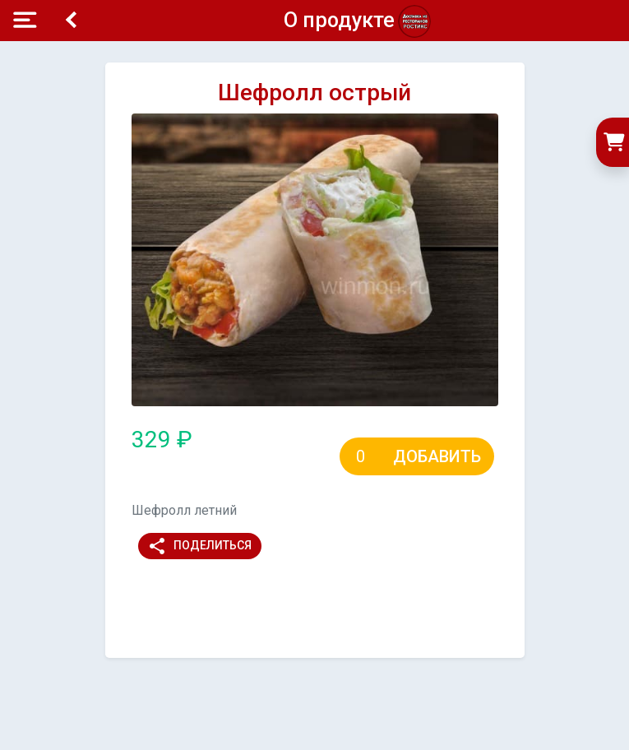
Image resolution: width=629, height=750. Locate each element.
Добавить (437, 456)
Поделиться (199, 546)
